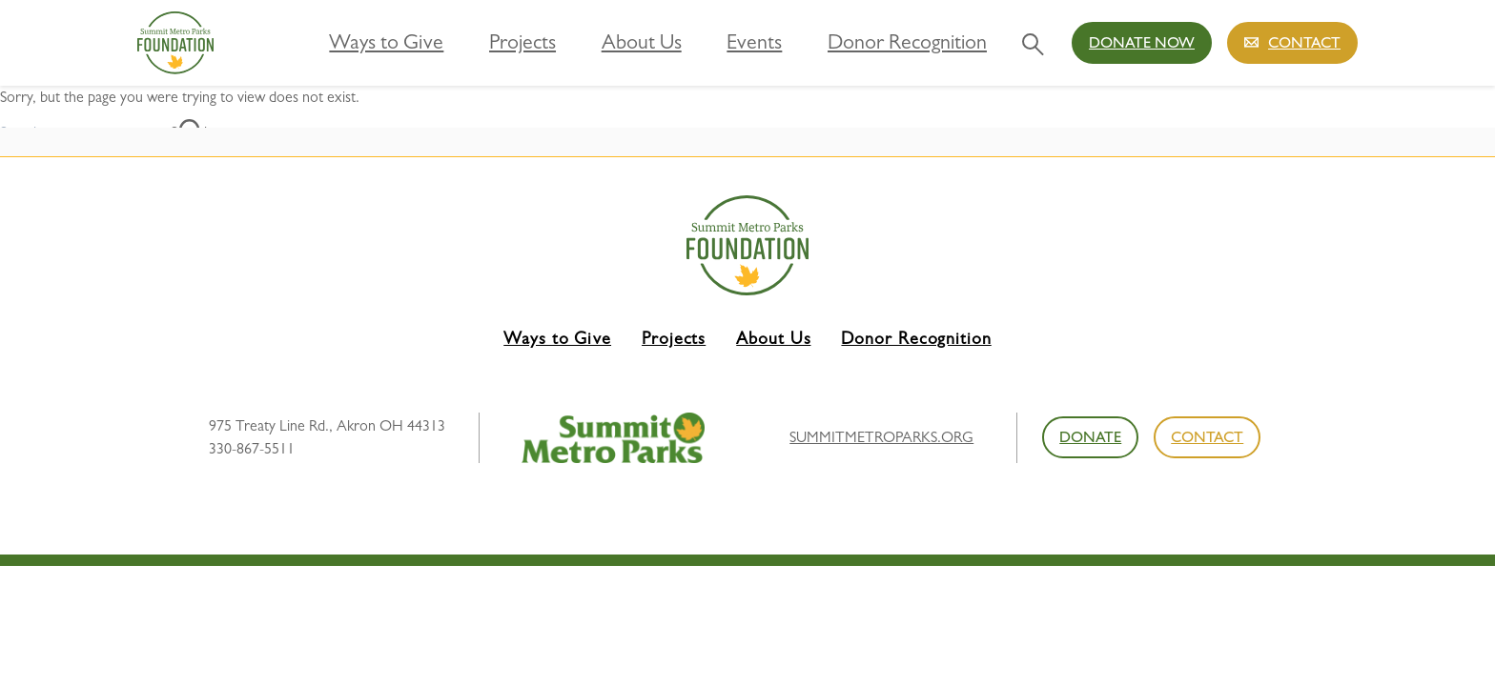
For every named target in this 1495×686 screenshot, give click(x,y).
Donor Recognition (919, 41)
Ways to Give (510, 41)
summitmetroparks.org (881, 437)
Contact (1304, 42)
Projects (617, 41)
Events (798, 41)
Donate (1090, 437)
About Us (711, 41)
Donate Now (1142, 42)
